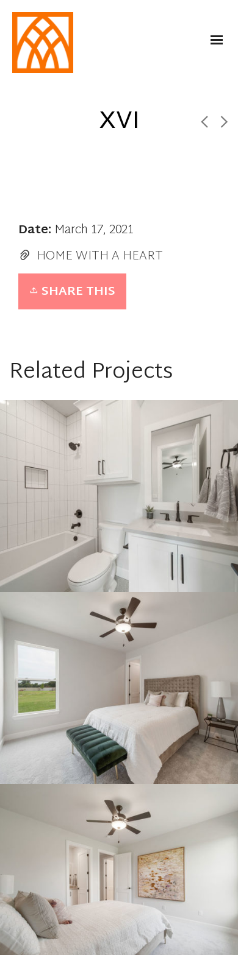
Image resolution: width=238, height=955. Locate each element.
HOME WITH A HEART (100, 256)
